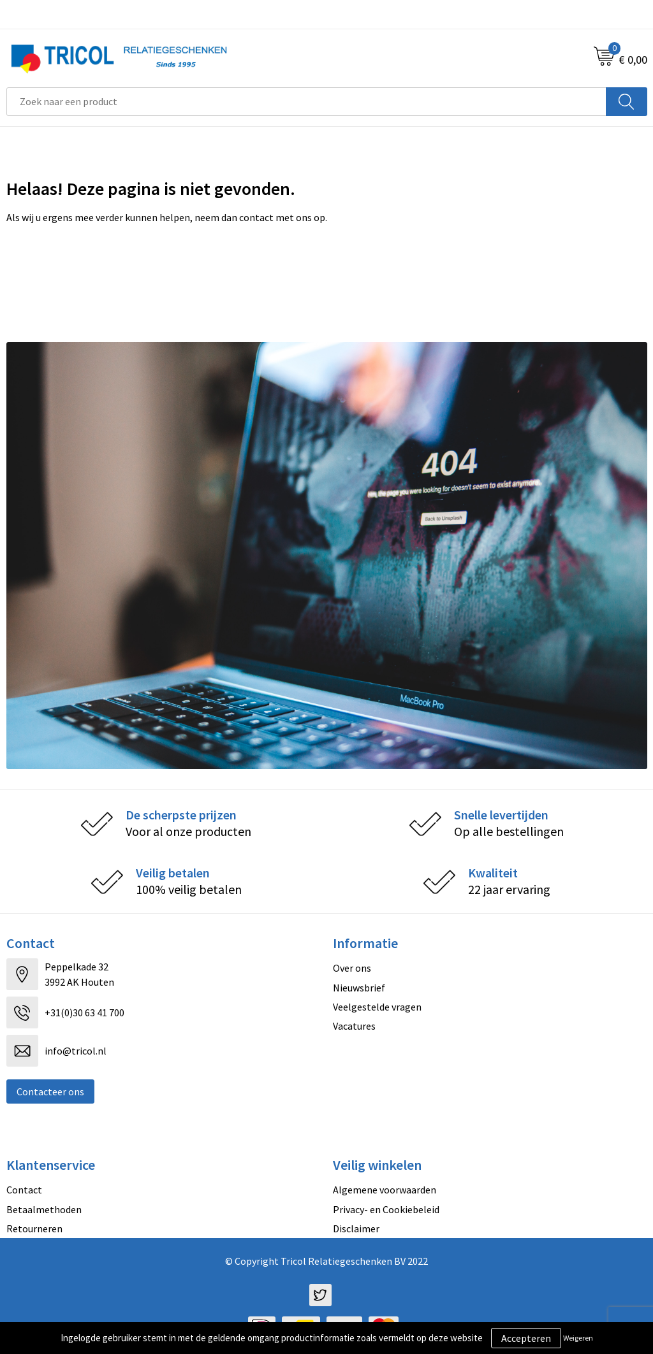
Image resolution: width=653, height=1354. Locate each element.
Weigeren (578, 1338)
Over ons (352, 967)
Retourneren (34, 1228)
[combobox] (306, 101)
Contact (24, 1189)
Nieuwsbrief (359, 987)
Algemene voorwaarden (384, 1189)
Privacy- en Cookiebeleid (386, 1209)
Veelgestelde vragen (377, 1006)
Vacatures (354, 1025)
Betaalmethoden (44, 1209)
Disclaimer (356, 1228)
